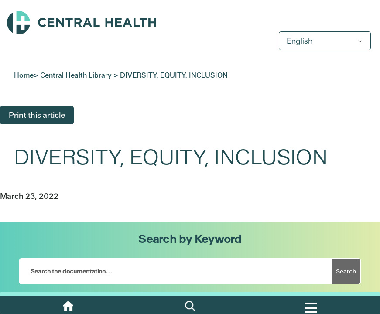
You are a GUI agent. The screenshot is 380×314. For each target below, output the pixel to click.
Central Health (190, 22)
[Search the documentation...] (176, 271)
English (299, 41)
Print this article (37, 115)
